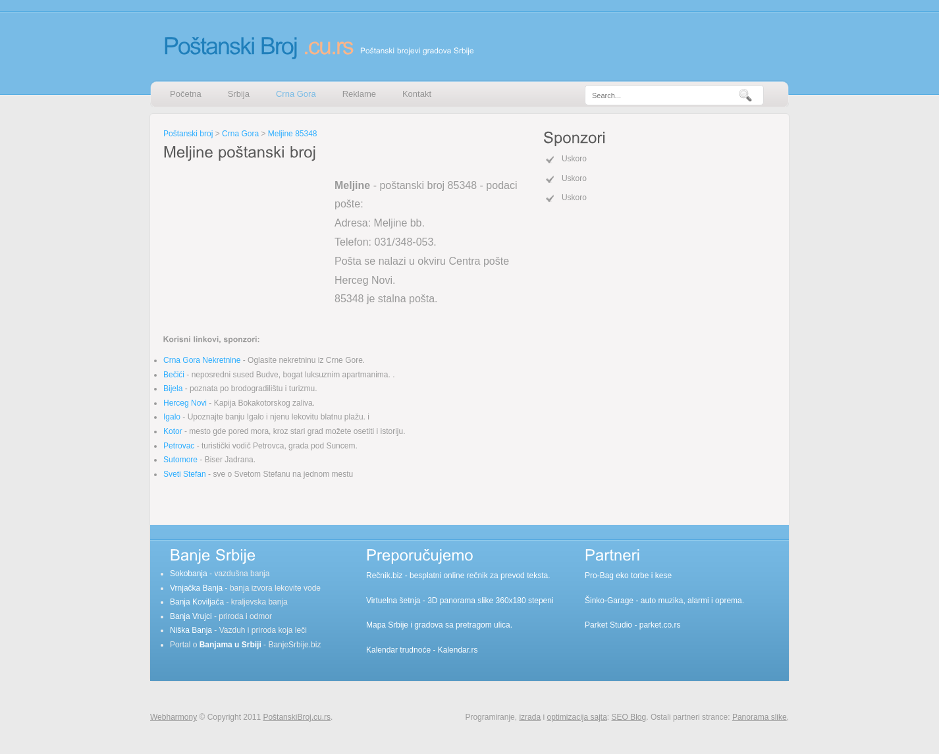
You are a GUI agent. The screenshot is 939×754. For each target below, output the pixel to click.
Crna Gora (296, 94)
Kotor (172, 431)
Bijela (172, 388)
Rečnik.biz (384, 575)
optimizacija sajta (576, 717)
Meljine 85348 (292, 133)
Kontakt (416, 94)
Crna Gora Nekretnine (201, 360)
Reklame (359, 94)
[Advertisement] (245, 246)
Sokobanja (188, 573)
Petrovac (178, 445)
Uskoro (574, 158)
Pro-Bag (599, 575)
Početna (185, 94)
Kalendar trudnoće (398, 650)
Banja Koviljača (197, 601)
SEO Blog (629, 717)
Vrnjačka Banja (196, 588)
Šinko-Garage (609, 600)
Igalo (171, 416)
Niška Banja (191, 630)
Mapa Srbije (387, 625)
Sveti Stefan (184, 474)
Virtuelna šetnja (393, 600)
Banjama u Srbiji (230, 644)
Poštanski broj (188, 133)
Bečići (173, 374)
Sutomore (180, 459)
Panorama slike (759, 717)
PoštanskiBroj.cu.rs (297, 717)
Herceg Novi (185, 403)
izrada (530, 717)
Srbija (239, 94)
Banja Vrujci (191, 616)
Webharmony (173, 717)
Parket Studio (608, 625)
